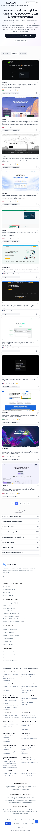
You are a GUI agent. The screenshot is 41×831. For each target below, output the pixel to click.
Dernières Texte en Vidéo (10, 715)
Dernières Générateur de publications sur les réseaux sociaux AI (10, 701)
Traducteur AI (6, 93)
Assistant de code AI (7, 386)
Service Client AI (9, 611)
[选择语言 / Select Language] (31, 2)
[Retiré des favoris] (36, 93)
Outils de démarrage (9, 733)
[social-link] (3, 576)
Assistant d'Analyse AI (16, 130)
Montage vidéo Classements (29, 738)
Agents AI (5, 496)
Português (16, 823)
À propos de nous (8, 638)
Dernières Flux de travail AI (29, 760)
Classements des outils (9, 589)
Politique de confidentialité (10, 629)
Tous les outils (7, 586)
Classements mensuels (9, 654)
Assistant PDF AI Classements (11, 776)
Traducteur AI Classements (29, 717)
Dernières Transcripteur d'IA (10, 686)
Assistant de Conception (10, 745)
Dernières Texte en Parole (29, 773)
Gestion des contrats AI (16, 277)
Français (8, 823)
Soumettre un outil (8, 595)
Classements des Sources (10, 660)
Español (31, 820)
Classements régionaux (9, 657)
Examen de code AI (7, 422)
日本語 (16, 820)
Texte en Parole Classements (30, 776)
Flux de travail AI (26, 757)
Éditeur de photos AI (9, 672)
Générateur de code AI (16, 204)
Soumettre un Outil (8, 644)
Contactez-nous (7, 641)
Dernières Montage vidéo (29, 736)
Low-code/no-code (10, 608)
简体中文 (33, 823)
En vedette (6, 53)
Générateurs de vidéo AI (11, 613)
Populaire (23, 53)
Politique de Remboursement (11, 635)
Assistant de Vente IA (28, 695)
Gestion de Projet (8, 721)
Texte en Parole (26, 771)
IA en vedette (6, 592)
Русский (25, 823)
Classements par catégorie (10, 651)
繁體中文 (20, 827)
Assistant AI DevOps (15, 93)
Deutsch (23, 820)
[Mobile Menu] (36, 3)
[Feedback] (36, 821)
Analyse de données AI (7, 277)
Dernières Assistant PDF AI (10, 773)
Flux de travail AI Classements (30, 762)
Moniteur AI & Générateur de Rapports (16, 241)
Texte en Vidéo (7, 712)
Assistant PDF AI (7, 771)
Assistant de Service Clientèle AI (13, 621)
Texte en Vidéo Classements (11, 717)
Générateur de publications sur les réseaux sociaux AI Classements (10, 707)
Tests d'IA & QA (7, 167)
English (9, 820)
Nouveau (14, 53)
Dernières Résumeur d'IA (28, 674)
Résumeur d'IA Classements (29, 677)
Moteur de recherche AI (29, 721)
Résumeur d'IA (26, 672)
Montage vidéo (26, 733)
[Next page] (28, 503)
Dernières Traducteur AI (28, 715)
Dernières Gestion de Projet (10, 724)
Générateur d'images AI (11, 616)
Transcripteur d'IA (8, 684)
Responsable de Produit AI (7, 459)
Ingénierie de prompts (28, 745)
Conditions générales (8, 632)
